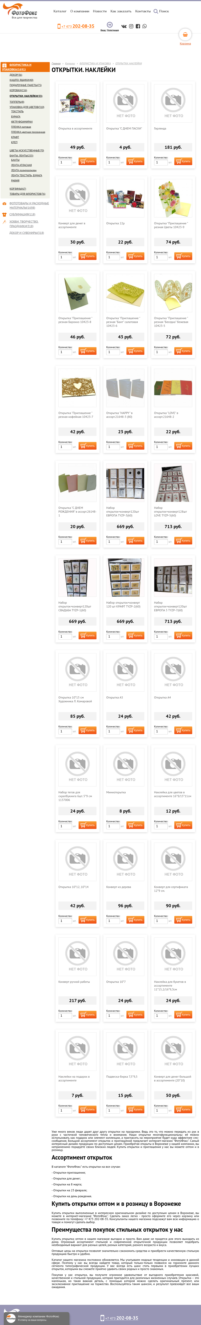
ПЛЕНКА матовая (21, 127)
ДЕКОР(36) (16, 75)
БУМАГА (15, 116)
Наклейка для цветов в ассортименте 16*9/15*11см (172, 794)
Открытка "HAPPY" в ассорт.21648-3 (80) (119, 415)
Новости (100, 11)
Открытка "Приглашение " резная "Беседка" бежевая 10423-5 (171, 322)
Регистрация (113, 30)
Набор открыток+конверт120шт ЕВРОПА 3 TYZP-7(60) (170, 606)
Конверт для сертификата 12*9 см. (171, 889)
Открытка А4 (162, 697)
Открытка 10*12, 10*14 (73, 887)
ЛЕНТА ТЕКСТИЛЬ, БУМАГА (26, 175)
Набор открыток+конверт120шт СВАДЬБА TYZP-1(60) (74, 606)
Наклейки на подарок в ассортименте (74, 1078)
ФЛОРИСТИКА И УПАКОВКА (95, 63)
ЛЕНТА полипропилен (24, 170)
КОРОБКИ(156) (18, 90)
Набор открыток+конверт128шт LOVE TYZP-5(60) (170, 511)
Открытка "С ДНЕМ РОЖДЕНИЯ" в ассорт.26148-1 (77, 511)
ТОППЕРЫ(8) (17, 102)
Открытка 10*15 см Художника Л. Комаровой (75, 699)
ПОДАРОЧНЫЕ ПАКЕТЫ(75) (26, 85)
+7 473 (77, 26)
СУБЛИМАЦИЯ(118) (22, 214)
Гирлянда (160, 128)
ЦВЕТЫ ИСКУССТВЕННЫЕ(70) (27, 150)
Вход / (103, 30)
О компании (79, 11)
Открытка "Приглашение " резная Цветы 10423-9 (171, 225)
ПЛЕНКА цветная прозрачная (28, 132)
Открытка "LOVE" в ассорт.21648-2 (166, 415)
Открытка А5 (114, 697)
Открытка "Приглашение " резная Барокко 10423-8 (75, 320)
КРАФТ (15, 137)
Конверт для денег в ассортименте (71, 225)
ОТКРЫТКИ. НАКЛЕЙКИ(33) (26, 96)
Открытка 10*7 (116, 982)
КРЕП (14, 142)
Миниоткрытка (116, 792)
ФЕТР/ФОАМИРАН (22, 121)
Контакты (143, 11)
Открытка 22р (115, 223)
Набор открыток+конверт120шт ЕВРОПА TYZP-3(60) (122, 511)
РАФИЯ (15, 180)
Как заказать (120, 11)
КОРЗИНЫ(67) (18, 188)
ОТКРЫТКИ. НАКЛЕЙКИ (128, 63)
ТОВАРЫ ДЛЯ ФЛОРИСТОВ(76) (27, 194)
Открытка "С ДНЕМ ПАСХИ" (124, 128)
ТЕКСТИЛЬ (17, 111)
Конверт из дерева (118, 887)
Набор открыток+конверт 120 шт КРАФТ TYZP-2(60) (123, 604)
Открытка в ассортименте (75, 128)
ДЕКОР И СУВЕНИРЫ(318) (27, 233)
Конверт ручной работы (74, 982)
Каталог (60, 11)
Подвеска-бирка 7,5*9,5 (121, 1076)
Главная (56, 63)
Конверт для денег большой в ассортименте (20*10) (172, 1078)
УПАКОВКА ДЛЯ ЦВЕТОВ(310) (27, 107)
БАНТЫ (15, 160)
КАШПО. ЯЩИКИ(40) (22, 80)
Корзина (185, 43)
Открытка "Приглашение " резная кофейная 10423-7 (75, 415)
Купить (90, 161)
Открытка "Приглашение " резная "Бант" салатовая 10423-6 (123, 322)
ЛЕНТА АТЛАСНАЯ (21, 165)
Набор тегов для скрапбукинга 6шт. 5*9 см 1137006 (75, 796)
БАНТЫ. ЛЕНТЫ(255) (21, 155)
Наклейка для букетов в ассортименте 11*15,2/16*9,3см (170, 985)
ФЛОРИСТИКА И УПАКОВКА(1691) (16, 67)
